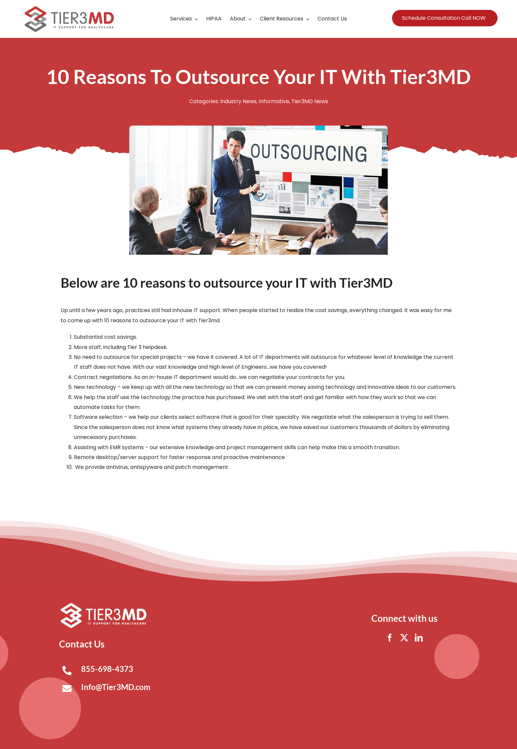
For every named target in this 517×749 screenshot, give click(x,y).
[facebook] (390, 638)
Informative (274, 101)
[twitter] (404, 638)
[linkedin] (419, 638)
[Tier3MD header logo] (69, 9)
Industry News (238, 101)
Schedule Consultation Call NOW (444, 18)
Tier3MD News (309, 101)
